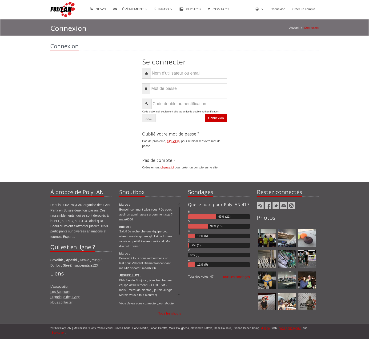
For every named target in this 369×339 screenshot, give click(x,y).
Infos (163, 9)
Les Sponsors (60, 292)
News (98, 9)
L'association (59, 286)
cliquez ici (173, 141)
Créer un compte (303, 9)
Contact (218, 9)
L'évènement (130, 9)
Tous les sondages (236, 277)
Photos (190, 9)
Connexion (278, 9)
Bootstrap (58, 332)
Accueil (294, 27)
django (265, 328)
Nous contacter (61, 302)
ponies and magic (290, 328)
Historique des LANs (65, 297)
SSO (148, 119)
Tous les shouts (169, 313)
